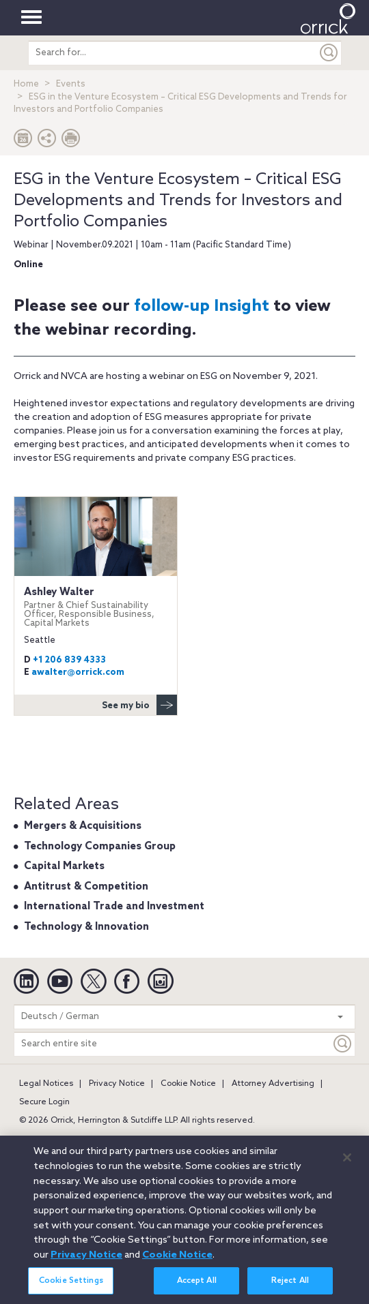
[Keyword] (343, 1044)
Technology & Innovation (86, 927)
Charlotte (213, 1139)
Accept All (197, 1287)
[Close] (347, 1164)
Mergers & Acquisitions (82, 826)
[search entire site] (173, 52)
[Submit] (329, 52)
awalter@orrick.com (77, 672)
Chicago (263, 1139)
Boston (116, 1139)
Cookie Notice (188, 1084)
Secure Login (44, 1102)
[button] (47, 141)
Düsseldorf (316, 1139)
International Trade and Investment (114, 906)
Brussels (162, 1139)
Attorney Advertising (273, 1084)
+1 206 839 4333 (69, 660)
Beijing (73, 1139)
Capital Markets (64, 866)
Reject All (290, 1287)
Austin (31, 1139)
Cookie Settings (71, 1287)
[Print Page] (71, 141)
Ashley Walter (95, 607)
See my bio (139, 705)
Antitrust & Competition (86, 887)
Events (70, 84)
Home (26, 84)
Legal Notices (46, 1084)
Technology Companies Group (100, 846)
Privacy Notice (117, 1084)
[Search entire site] (172, 1044)
